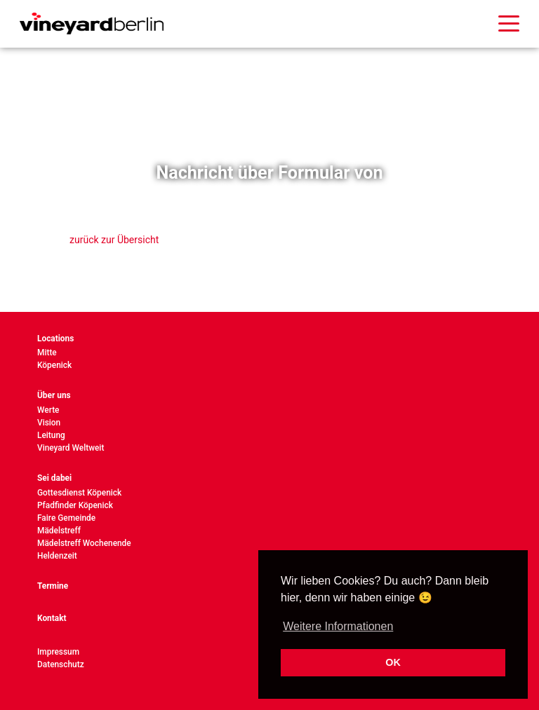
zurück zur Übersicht (114, 239)
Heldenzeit (57, 556)
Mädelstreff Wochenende (84, 543)
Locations (55, 338)
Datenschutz (60, 664)
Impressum (58, 652)
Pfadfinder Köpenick (75, 505)
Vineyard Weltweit (70, 448)
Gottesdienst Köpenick (79, 493)
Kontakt (52, 618)
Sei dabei (54, 478)
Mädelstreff (59, 530)
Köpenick (54, 365)
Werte (48, 410)
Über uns (54, 395)
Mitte (47, 352)
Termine (52, 586)
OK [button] (393, 662)
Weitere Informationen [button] (338, 626)
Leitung (51, 435)
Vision (48, 423)
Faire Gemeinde (66, 518)
